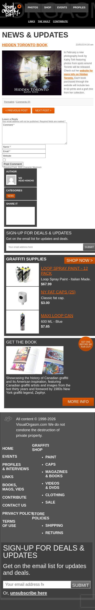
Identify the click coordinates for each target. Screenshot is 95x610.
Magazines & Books (56, 474)
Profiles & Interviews (15, 467)
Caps (50, 464)
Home (8, 449)
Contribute (60, 21)
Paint (50, 457)
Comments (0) (23, 102)
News (11, 196)
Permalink (9, 102)
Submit (80, 585)
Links (31, 21)
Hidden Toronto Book (25, 45)
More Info (78, 402)
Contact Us (14, 505)
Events (62, 7)
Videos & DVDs (52, 485)
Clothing (55, 495)
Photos (33, 7)
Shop (47, 7)
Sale (50, 502)
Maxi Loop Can (57, 315)
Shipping (54, 525)
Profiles (79, 7)
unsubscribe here (28, 593)
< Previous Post (16, 110)
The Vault (44, 21)
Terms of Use (9, 523)
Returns (54, 533)
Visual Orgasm (11, 10)
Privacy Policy (17, 513)
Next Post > (43, 110)
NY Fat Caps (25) (58, 292)
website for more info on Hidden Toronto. (78, 74)
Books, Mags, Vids (13, 487)
